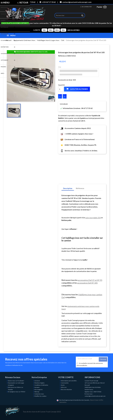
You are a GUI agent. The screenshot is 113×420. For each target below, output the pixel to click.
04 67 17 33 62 (28, 2)
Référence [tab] (80, 188)
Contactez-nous (39, 394)
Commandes (65, 383)
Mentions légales (39, 383)
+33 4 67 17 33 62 (48, 2)
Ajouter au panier (77, 89)
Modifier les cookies (40, 396)
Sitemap (36, 391)
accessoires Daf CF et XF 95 (90, 280)
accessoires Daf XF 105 (87, 283)
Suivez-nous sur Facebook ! (16, 380)
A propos (37, 387)
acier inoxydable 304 (93, 218)
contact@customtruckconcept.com (75, 2)
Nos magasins (38, 389)
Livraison (37, 380)
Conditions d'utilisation (41, 385)
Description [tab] (67, 188)
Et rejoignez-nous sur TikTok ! (16, 391)
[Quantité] (60, 89)
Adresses (64, 387)
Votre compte (65, 377)
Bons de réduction (66, 389)
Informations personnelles (69, 380)
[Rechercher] (70, 15)
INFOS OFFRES (74, 30)
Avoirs (63, 385)
